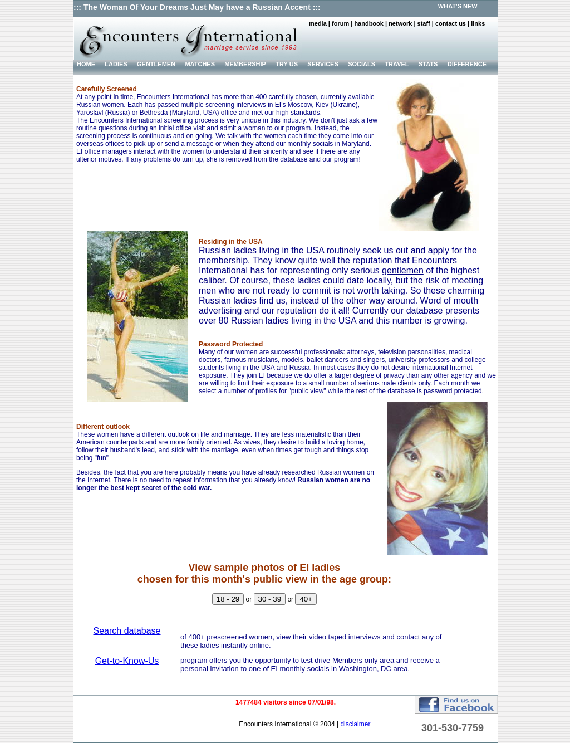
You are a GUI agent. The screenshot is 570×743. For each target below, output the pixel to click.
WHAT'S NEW (458, 6)
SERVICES (322, 64)
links (478, 23)
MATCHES (200, 64)
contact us (450, 23)
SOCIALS (361, 64)
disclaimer (355, 724)
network (400, 23)
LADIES (116, 64)
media (318, 23)
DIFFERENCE (467, 64)
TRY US (287, 64)
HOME (86, 64)
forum (340, 23)
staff (423, 23)
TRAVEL (397, 64)
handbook (369, 23)
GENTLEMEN (156, 64)
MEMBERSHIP (245, 64)
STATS (428, 64)
